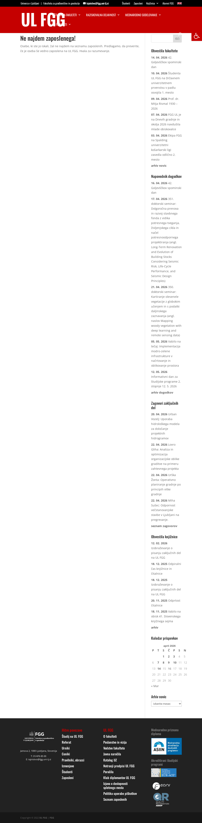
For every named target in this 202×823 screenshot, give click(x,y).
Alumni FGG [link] (168, 3)
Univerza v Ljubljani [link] (30, 3)
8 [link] (163, 662)
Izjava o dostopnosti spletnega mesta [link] (115, 785)
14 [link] (159, 668)
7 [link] (158, 662)
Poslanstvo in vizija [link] (115, 742)
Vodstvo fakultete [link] (114, 748)
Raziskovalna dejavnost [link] (101, 15)
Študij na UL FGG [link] (72, 736)
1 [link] (163, 656)
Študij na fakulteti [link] (65, 15)
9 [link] (169, 662)
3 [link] (174, 656)
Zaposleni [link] (138, 3)
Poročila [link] (108, 771)
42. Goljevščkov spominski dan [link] (166, 62)
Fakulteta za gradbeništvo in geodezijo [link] (61, 3)
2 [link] (169, 656)
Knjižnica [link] (150, 3)
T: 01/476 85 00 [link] (38, 756)
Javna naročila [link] (112, 753)
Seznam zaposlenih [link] (115, 799)
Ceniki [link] (66, 753)
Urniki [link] (66, 748)
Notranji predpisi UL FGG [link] (119, 765)
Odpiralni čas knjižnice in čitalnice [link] (166, 568)
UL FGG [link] (43, 817)
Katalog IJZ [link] (110, 760)
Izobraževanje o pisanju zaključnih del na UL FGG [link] (166, 553)
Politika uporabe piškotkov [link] (120, 793)
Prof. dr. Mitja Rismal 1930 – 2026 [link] (165, 103)
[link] (196, 35)
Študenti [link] (126, 3)
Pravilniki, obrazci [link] (73, 760)
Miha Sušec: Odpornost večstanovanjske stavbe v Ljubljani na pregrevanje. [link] (165, 510)
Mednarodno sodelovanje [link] (141, 15)
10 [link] (174, 662)
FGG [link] (52, 817)
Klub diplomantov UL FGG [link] (119, 777)
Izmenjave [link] (68, 765)
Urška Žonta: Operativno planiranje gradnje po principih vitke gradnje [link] (166, 484)
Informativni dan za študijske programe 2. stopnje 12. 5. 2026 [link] (166, 381)
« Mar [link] (155, 686)
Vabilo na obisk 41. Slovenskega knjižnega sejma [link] (166, 616)
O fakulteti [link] (60, 25)
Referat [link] (66, 742)
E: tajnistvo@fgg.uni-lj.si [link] (38, 759)
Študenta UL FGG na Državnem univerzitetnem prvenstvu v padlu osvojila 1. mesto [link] (166, 82)
